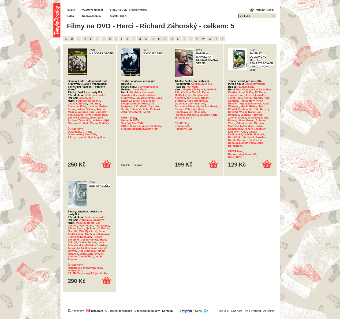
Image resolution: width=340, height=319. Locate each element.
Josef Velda (248, 142)
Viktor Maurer (246, 120)
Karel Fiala (258, 89)
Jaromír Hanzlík (238, 95)
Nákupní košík (265, 9)
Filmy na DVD (118, 9)
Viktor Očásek (86, 109)
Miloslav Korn (208, 114)
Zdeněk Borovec (78, 117)
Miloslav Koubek (78, 123)
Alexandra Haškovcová (82, 248)
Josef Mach (86, 97)
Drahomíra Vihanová (91, 220)
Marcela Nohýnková (97, 234)
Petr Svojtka (195, 95)
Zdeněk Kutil (244, 123)
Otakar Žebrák (87, 242)
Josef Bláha (245, 92)
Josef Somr (235, 97)
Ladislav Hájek (100, 120)
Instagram (96, 310)
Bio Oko (224, 310)
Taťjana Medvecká (249, 103)
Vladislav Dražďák (95, 245)
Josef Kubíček (90, 239)
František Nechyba (79, 236)
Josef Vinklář (257, 95)
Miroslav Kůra (183, 117)
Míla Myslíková (88, 231)
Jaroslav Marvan (131, 95)
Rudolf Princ (140, 103)
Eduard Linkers (144, 97)
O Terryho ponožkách (118, 310)
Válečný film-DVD (132, 123)
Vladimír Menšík (191, 92)
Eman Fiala (140, 100)
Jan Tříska (193, 97)
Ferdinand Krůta (248, 109)
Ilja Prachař (93, 228)
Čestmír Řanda (253, 97)
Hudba (70, 16)
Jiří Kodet (260, 92)
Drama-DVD (182, 126)
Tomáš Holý (247, 100)
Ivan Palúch (86, 225)
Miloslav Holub (85, 222)
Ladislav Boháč (77, 103)
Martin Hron (244, 140)
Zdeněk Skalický (253, 134)
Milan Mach (247, 126)
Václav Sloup (76, 228)
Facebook (78, 310)
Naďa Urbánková (197, 100)
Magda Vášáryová (194, 89)
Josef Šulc (96, 117)
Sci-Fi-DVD (235, 157)
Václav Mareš (209, 106)
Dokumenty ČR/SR (79, 131)
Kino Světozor (253, 310)
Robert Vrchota (139, 109)
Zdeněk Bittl (85, 256)
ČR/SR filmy (75, 128)
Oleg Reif (94, 103)
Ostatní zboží (118, 16)
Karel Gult (234, 137)
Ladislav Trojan (237, 131)
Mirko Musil (254, 117)
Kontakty (167, 310)
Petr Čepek (243, 89)
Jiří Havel (248, 137)
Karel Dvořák (142, 112)
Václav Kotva (247, 112)
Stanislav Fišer (77, 106)
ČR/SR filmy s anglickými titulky (141, 126)
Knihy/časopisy (91, 16)
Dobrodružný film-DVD (82, 134)
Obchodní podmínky (147, 310)
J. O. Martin (140, 106)
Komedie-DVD (130, 120)
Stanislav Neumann (88, 100)
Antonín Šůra (86, 112)
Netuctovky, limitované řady (85, 267)
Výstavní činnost (92, 9)
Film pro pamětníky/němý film (86, 137)
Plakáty (70, 9)
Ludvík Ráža (246, 86)
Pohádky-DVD (183, 128)
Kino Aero (237, 310)
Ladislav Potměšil (251, 114)
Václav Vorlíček (99, 123)
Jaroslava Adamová (187, 106)
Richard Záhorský (79, 120)
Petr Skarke (102, 225)
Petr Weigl (192, 86)
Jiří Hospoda (197, 112)
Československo (94, 95)
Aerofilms (268, 310)
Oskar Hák (100, 114)
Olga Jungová (86, 250)
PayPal (194, 311)
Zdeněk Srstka (237, 117)
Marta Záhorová (89, 253)
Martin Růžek (249, 106)
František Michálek (186, 114)
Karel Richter (84, 114)
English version (138, 9)
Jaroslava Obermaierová (190, 103)
